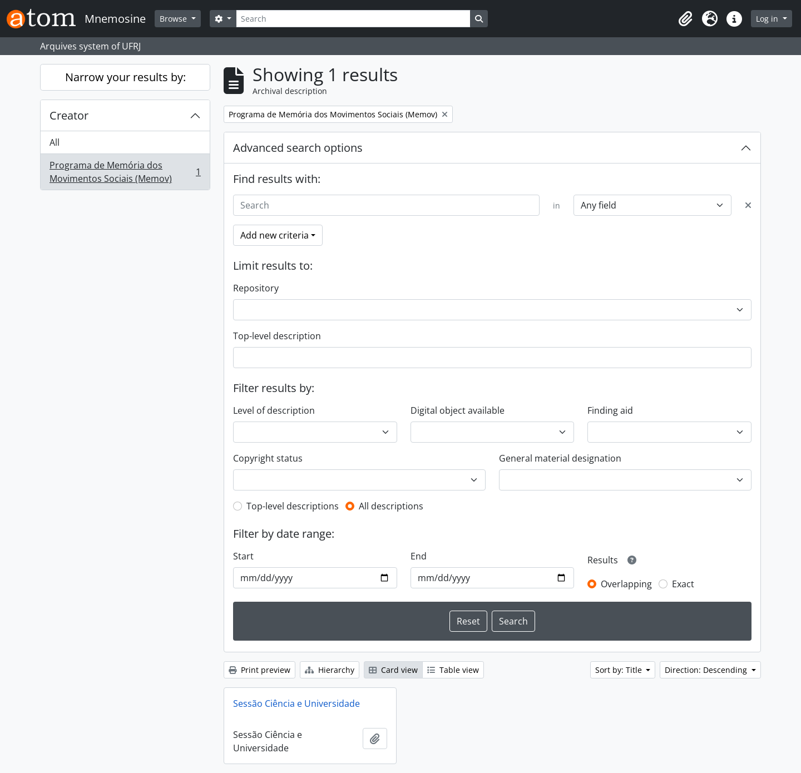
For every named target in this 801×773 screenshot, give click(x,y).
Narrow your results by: (125, 77)
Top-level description (277, 336)
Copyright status (268, 458)
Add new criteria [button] (274, 235)
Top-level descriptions (292, 506)
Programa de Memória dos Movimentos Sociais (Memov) (125, 172)
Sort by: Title (619, 670)
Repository (256, 288)
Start (243, 556)
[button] (685, 19)
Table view (453, 670)
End (419, 556)
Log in (768, 18)
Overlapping (626, 584)
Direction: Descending (707, 670)
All (55, 142)
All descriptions (391, 506)
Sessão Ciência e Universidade (296, 703)
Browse (174, 18)
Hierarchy (329, 670)
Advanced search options (298, 147)
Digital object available (458, 410)
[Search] (353, 18)
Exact (683, 584)
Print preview (259, 670)
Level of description (274, 410)
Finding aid (610, 410)
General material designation (560, 458)
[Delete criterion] (748, 205)
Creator (69, 115)
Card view (393, 670)
